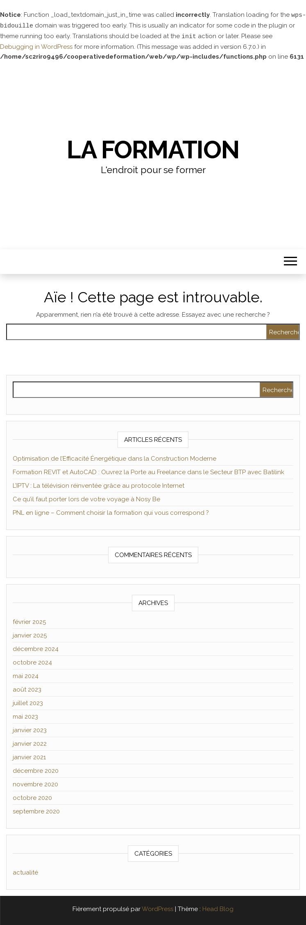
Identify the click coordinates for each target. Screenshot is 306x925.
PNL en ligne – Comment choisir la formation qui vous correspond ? (111, 511)
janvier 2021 (29, 756)
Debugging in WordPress (36, 45)
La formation (153, 148)
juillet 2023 (28, 702)
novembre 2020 (35, 783)
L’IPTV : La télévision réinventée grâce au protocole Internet (98, 484)
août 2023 (27, 688)
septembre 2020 (36, 810)
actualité (25, 871)
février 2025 (29, 620)
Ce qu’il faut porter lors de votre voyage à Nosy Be (86, 498)
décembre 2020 (36, 769)
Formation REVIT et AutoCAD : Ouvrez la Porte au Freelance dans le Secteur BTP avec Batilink (148, 471)
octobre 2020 (32, 796)
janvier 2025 (30, 634)
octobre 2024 (32, 661)
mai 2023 (25, 715)
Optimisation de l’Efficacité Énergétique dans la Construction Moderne (114, 457)
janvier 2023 (30, 729)
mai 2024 (26, 674)
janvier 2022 (30, 742)
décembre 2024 (36, 647)
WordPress (157, 907)
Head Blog (217, 907)
